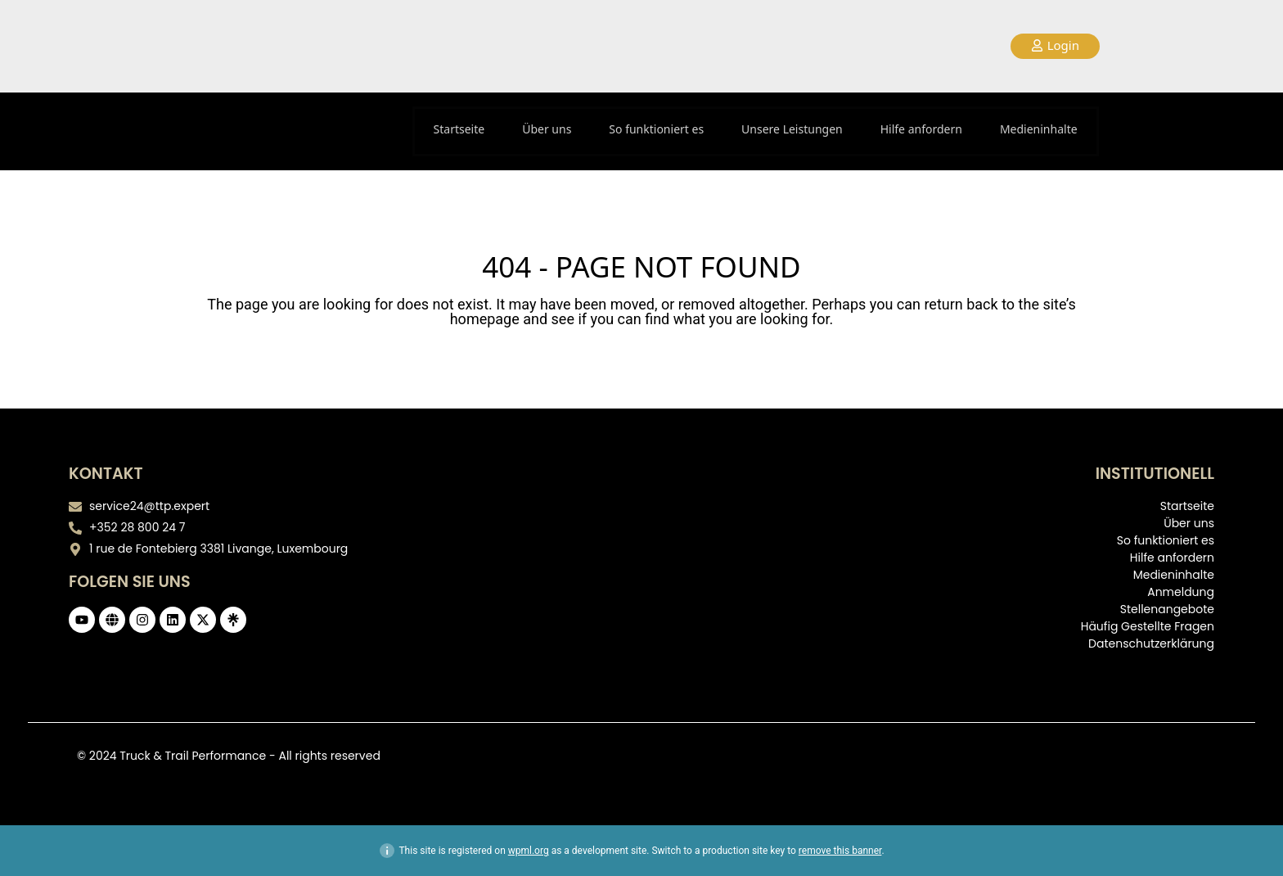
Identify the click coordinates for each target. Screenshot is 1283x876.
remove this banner (840, 850)
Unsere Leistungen (792, 129)
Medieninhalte (1039, 129)
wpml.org (528, 850)
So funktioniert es (656, 129)
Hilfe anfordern (921, 129)
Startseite (459, 129)
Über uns (546, 129)
